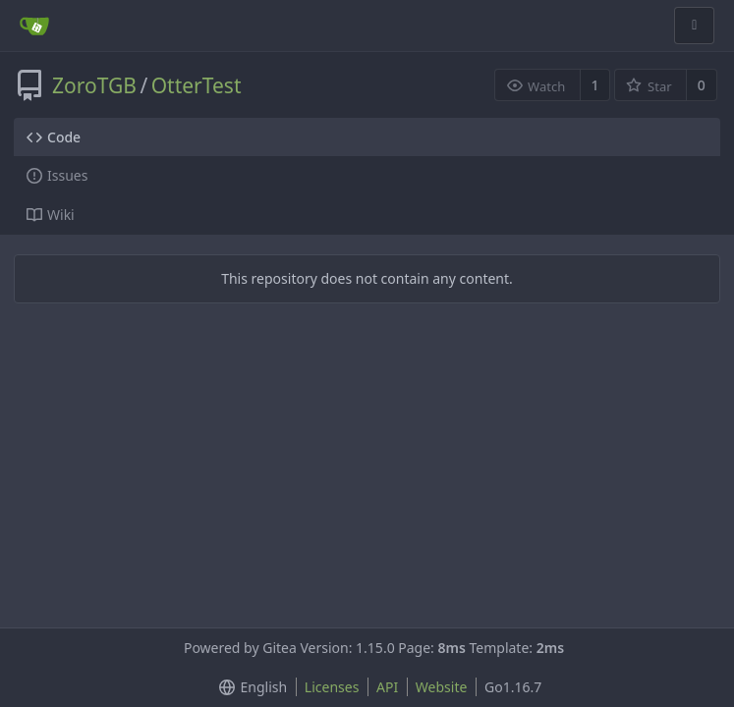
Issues (57, 175)
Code (54, 137)
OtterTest (196, 85)
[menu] (249, 687)
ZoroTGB (94, 85)
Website (442, 687)
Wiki (51, 214)
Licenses (332, 687)
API (387, 687)
